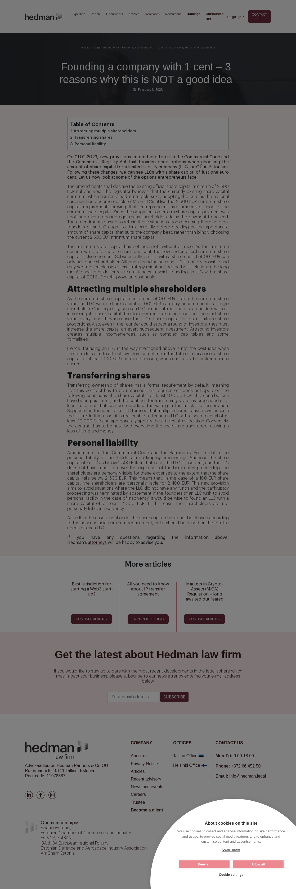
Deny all (204, 864)
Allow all (258, 864)
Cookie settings (231, 875)
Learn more (231, 849)
